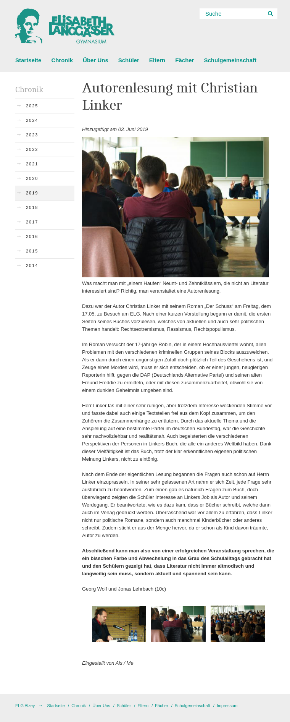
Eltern (157, 60)
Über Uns (95, 60)
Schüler (128, 60)
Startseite (28, 60)
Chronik (62, 60)
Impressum (227, 705)
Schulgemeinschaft (230, 60)
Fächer (184, 60)
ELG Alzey (25, 705)
